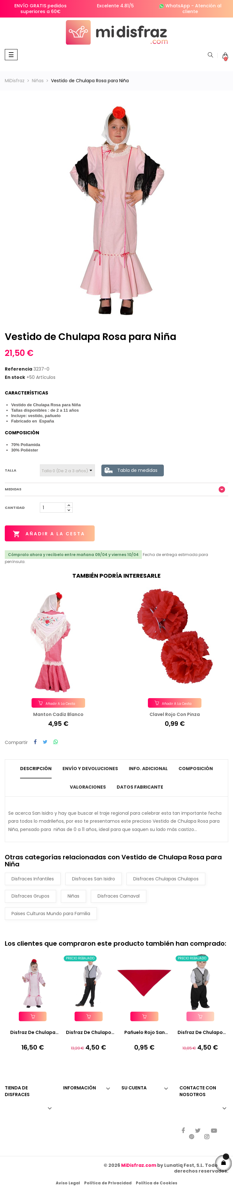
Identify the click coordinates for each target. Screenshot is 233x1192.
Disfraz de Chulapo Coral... (200, 1032)
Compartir (35, 742)
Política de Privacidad (108, 1182)
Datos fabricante (140, 787)
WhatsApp (177, 6)
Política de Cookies (156, 1182)
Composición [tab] (195, 768)
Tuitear (45, 742)
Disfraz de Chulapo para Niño (88, 1032)
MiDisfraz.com (138, 1165)
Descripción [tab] (36, 768)
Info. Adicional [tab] (148, 768)
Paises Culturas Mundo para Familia (50, 913)
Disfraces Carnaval (119, 896)
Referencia (18, 369)
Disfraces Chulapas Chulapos (166, 878)
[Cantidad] (52, 507)
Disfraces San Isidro (93, 878)
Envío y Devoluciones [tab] (90, 768)
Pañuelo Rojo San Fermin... (144, 1032)
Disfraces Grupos (30, 896)
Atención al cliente (202, 9)
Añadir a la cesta (49, 534)
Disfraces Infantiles (32, 878)
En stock (15, 377)
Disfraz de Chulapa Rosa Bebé (32, 1032)
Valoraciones (88, 787)
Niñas (73, 896)
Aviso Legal (68, 1182)
